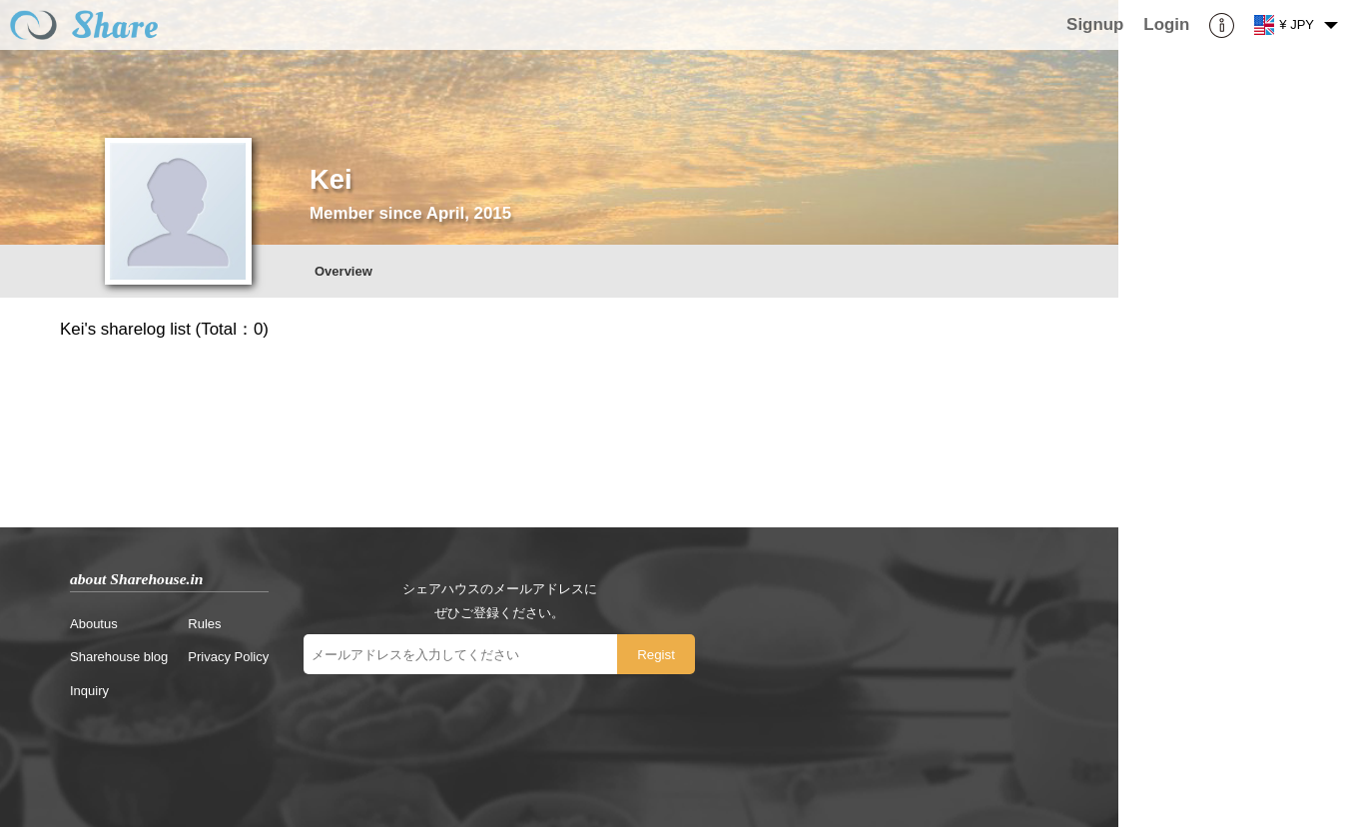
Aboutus (94, 623)
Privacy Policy (228, 656)
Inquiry (89, 690)
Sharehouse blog (119, 656)
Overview (343, 271)
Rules (204, 623)
